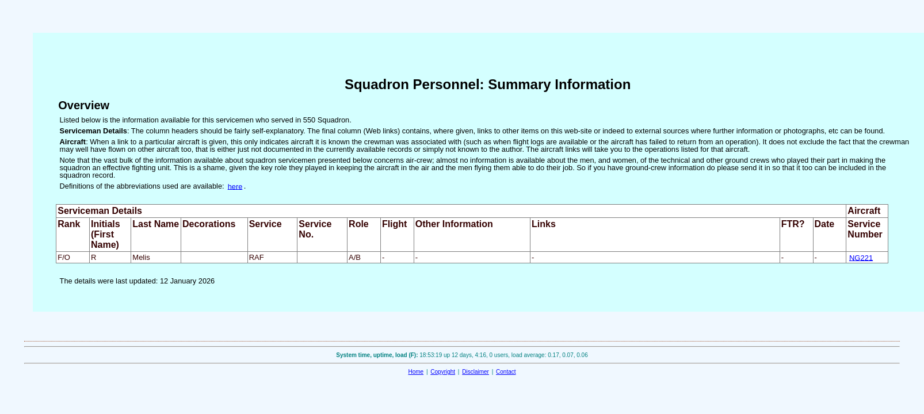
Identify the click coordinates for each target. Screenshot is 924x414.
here (235, 186)
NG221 (861, 257)
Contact (506, 372)
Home (415, 372)
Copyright (442, 372)
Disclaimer (475, 372)
